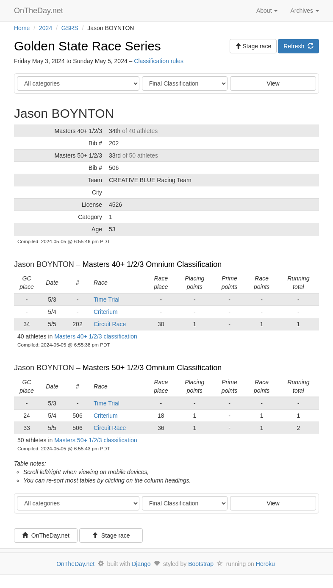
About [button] (267, 10)
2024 (45, 28)
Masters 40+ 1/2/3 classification (95, 336)
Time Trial (106, 299)
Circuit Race (110, 324)
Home (22, 28)
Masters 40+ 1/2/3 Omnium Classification (152, 264)
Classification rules (158, 61)
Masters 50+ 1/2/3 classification (95, 440)
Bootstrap (201, 563)
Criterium (106, 311)
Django (141, 563)
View (273, 83)
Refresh (298, 46)
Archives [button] (304, 10)
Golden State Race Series (87, 46)
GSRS (69, 28)
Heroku (265, 563)
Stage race (111, 535)
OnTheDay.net (39, 10)
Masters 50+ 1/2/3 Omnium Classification (152, 367)
